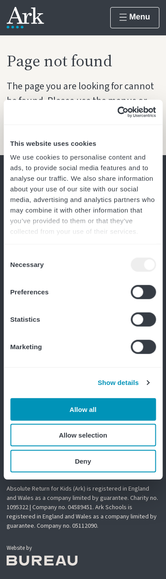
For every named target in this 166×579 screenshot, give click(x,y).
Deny (83, 461)
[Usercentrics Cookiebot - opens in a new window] (118, 112)
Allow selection (83, 435)
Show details (118, 382)
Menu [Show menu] (135, 16)
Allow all (83, 409)
